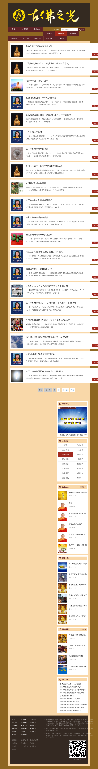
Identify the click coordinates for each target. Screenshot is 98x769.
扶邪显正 (65, 473)
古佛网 (14, 746)
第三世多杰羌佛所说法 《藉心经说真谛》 (73, 693)
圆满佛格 (14, 38)
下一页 (65, 390)
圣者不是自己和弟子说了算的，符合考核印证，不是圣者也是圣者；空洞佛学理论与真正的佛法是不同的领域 (72, 618)
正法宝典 (24, 743)
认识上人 (80, 473)
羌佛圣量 (72, 34)
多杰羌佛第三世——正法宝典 (69, 684)
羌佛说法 (37, 29)
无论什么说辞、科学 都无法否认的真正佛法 (72, 597)
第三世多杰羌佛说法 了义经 (69, 699)
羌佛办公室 (24, 740)
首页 (13, 29)
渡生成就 (49, 38)
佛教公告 (37, 38)
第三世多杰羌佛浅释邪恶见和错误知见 (72, 704)
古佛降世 (25, 29)
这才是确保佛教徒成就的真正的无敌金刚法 (72, 607)
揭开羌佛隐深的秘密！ (72, 658)
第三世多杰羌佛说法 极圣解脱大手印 (72, 690)
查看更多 (83, 487)
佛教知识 (80, 478)
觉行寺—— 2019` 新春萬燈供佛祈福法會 (72, 547)
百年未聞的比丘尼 (72, 526)
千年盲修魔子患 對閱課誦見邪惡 (72, 494)
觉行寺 (32, 743)
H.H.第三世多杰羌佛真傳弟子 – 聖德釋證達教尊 (72, 515)
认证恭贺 (49, 34)
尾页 (72, 390)
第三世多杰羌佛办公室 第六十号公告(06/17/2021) (74, 435)
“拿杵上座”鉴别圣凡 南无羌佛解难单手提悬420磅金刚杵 (72, 647)
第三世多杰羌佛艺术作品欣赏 (69, 710)
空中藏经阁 (24, 746)
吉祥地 (14, 749)
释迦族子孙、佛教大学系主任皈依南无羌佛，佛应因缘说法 (72, 586)
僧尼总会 (14, 743)
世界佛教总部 (34, 740)
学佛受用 (61, 38)
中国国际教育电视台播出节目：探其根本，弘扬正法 (72, 637)
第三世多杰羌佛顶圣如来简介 (69, 687)
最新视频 (24, 734)
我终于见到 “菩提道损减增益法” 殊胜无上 (72, 576)
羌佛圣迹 (61, 34)
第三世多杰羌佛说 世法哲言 (69, 702)
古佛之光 (33, 746)
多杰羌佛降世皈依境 (66, 696)
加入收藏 (56, 30)
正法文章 (80, 468)
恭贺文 (72, 505)
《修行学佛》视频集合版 (72, 668)
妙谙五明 (25, 38)
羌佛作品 (65, 478)
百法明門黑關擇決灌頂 (72, 536)
